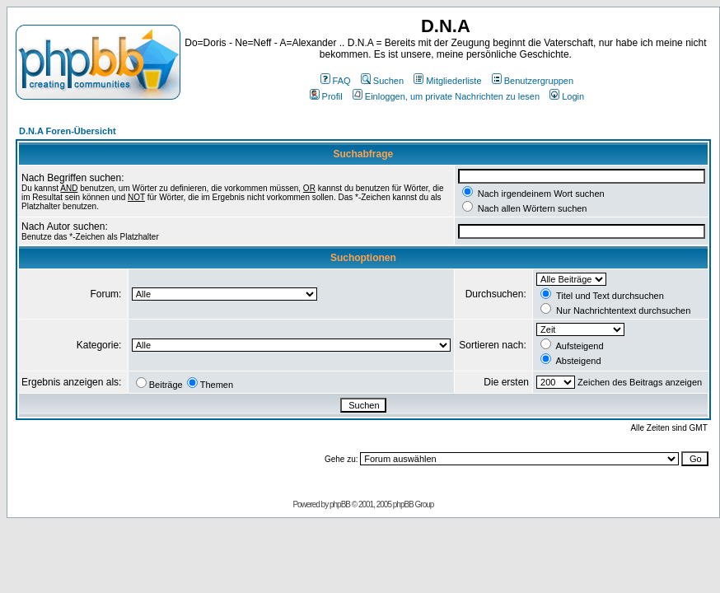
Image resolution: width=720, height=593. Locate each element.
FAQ (335, 81)
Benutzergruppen (532, 81)
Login (566, 96)
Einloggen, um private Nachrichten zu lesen (446, 96)
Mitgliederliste (447, 81)
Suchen (382, 81)
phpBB (340, 504)
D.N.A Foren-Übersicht (67, 131)
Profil (326, 96)
